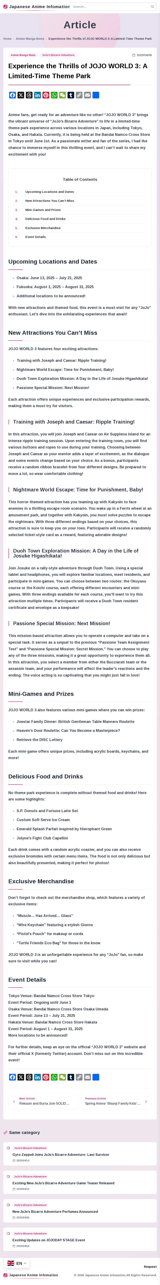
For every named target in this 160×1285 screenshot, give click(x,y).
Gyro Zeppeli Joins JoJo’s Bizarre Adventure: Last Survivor (60, 1154)
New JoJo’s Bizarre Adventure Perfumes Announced (55, 1211)
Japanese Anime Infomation (34, 6)
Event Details (35, 237)
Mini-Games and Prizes (43, 210)
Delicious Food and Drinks (45, 219)
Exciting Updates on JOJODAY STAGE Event (48, 1240)
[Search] (152, 6)
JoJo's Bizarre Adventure (58, 55)
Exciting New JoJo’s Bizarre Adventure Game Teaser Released (63, 1183)
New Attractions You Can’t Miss (49, 200)
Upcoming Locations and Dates (49, 191)
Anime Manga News (30, 38)
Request (150, 1266)
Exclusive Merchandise (43, 228)
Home (7, 38)
